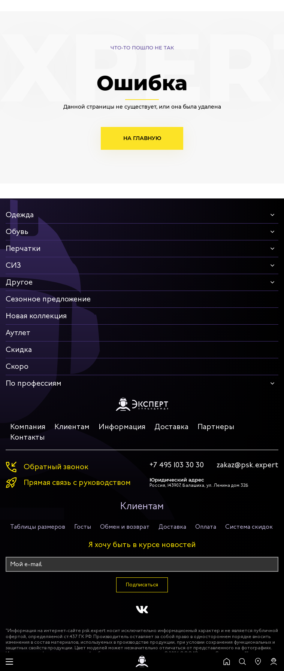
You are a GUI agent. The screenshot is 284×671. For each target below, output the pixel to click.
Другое (19, 282)
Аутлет (18, 333)
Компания (27, 427)
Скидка (19, 349)
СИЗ (13, 265)
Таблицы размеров (37, 527)
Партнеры (215, 427)
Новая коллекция (36, 316)
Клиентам (72, 427)
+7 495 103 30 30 (176, 465)
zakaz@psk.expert (247, 465)
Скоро (17, 366)
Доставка (171, 427)
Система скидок (249, 527)
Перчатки (23, 248)
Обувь (17, 232)
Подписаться (142, 584)
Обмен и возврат (124, 527)
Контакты (27, 437)
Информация (122, 427)
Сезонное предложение (48, 299)
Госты (82, 527)
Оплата (205, 527)
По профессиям (33, 383)
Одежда (20, 215)
